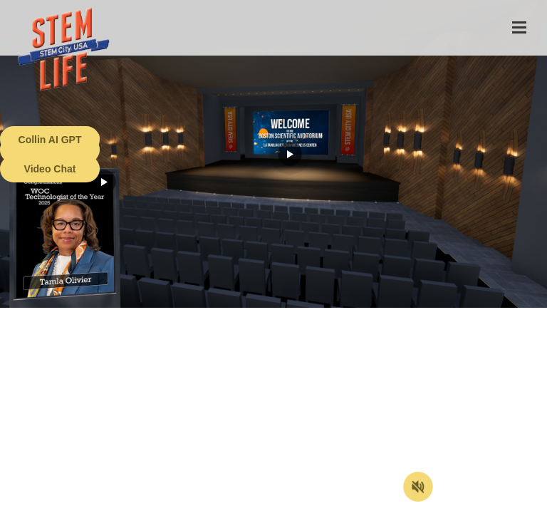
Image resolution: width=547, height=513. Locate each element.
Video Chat (50, 169)
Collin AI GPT (50, 139)
